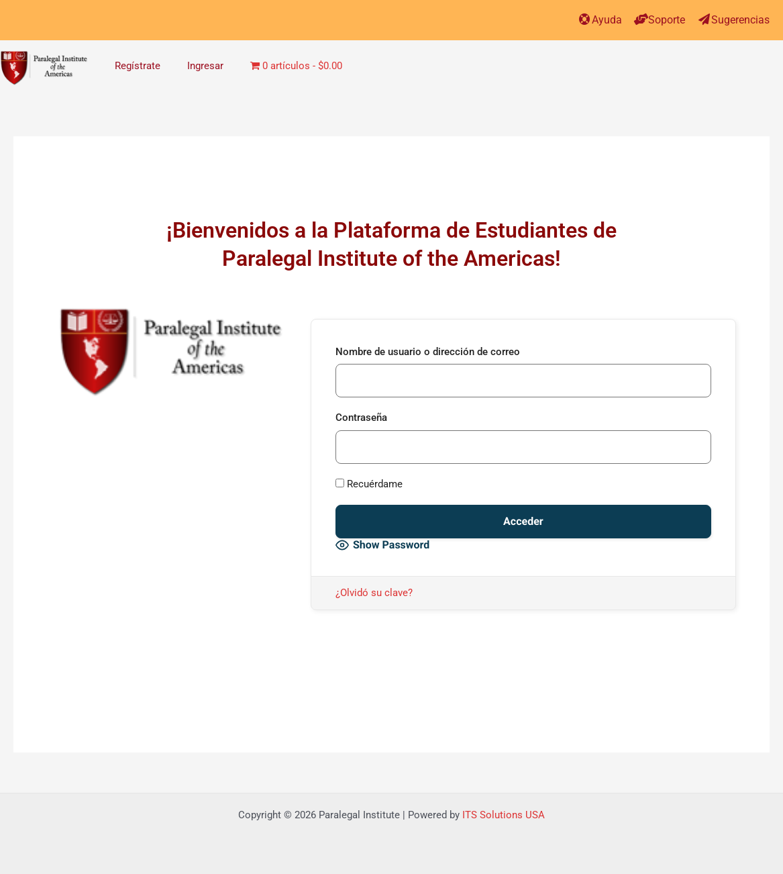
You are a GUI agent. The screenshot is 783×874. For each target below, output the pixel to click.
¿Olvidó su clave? (374, 593)
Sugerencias (740, 19)
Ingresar (205, 66)
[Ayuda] (584, 19)
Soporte (666, 19)
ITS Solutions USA (503, 815)
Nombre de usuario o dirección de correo (427, 352)
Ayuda (607, 19)
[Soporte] (641, 19)
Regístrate (137, 66)
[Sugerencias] (704, 19)
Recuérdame (369, 484)
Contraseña (361, 417)
